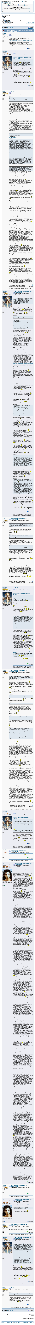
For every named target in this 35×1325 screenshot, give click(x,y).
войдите (23, 1)
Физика (8, 20)
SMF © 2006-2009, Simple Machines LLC (23, 1322)
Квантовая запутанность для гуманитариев (7, 23)
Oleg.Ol (4, 91)
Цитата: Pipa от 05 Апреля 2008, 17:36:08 (22, 1243)
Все (12, 27)
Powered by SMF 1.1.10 (7, 1322)
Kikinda (4, 33)
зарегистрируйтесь (6, 2)
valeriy (9, 21)
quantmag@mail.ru (29, 11)
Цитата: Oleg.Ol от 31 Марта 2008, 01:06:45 (23, 297)
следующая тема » (31, 24)
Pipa (4, 863)
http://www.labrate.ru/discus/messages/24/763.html (20, 40)
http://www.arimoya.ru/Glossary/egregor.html (23, 363)
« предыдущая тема (20, 1312)
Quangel (5, 51)
